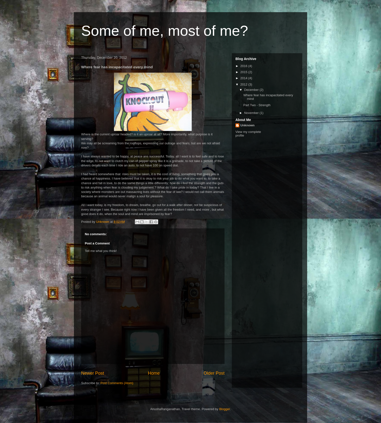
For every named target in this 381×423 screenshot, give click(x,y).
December (252, 90)
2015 (244, 72)
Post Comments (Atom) (117, 383)
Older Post (214, 373)
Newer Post (92, 373)
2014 (244, 78)
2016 (244, 66)
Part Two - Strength (256, 105)
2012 (244, 84)
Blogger (224, 409)
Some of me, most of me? (164, 31)
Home (154, 373)
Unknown (247, 125)
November (252, 113)
